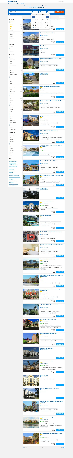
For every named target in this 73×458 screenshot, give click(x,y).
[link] (12, 1)
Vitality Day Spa (11, 182)
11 (47, 22)
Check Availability (59, 29)
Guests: (48, 9)
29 (40, 27)
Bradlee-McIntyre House (12, 163)
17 (45, 24)
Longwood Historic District (12, 161)
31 (45, 27)
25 (47, 25)
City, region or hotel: (12, 9)
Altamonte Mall (11, 172)
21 (38, 25)
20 (35, 25)
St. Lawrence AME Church (13, 185)
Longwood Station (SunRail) (13, 166)
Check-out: (41, 9)
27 (35, 27)
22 (40, 25)
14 (38, 24)
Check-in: (33, 9)
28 (38, 27)
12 (33, 24)
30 (42, 27)
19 (33, 25)
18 (47, 24)
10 (45, 22)
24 (45, 25)
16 (42, 24)
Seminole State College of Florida (14, 175)
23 (42, 25)
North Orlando (11, 179)
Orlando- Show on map (44, 22)
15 (40, 24)
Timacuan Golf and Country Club (13, 184)
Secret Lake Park (11, 169)
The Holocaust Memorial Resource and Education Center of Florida (14, 177)
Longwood (10, 167)
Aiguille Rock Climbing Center (13, 164)
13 (35, 24)
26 (33, 27)
